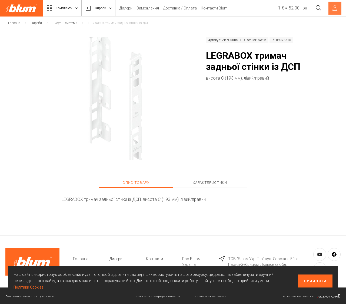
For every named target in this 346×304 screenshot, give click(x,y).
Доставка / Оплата (187, 8)
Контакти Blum (221, 8)
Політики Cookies (29, 287)
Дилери (133, 8)
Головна (14, 23)
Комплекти (64, 8)
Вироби (104, 8)
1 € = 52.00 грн (291, 8)
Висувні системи (64, 23)
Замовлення (155, 8)
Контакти (154, 259)
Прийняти (315, 281)
